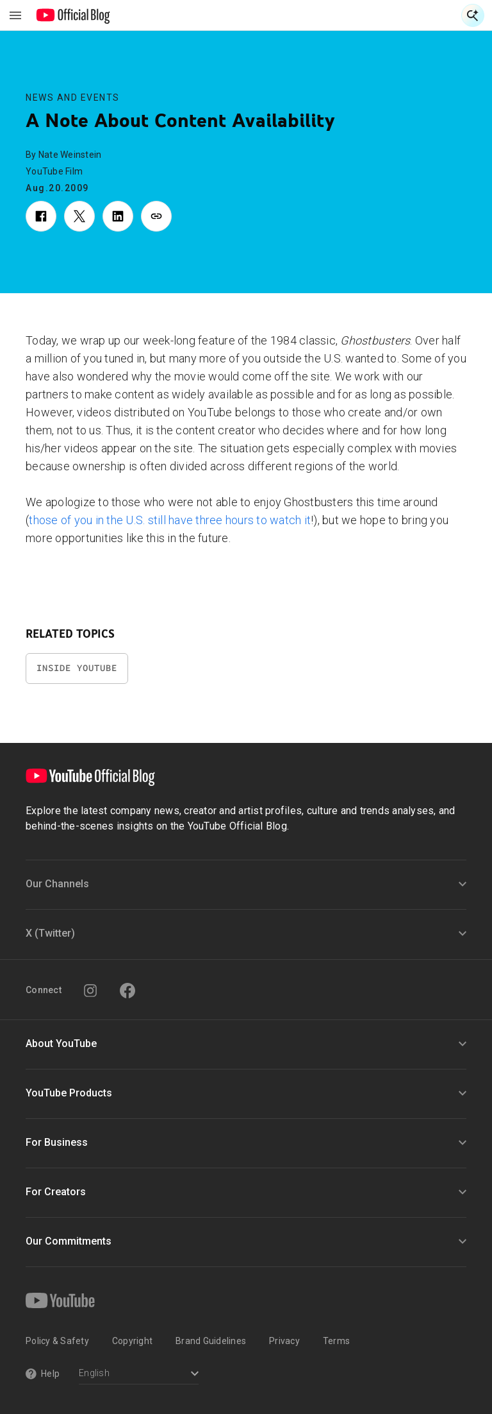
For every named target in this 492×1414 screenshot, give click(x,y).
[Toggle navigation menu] (15, 15)
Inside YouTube (77, 668)
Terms (336, 1341)
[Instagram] (90, 990)
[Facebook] (127, 990)
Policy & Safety (57, 1341)
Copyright (132, 1341)
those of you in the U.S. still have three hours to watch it (170, 520)
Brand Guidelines (211, 1341)
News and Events (73, 97)
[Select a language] (139, 1374)
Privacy (284, 1341)
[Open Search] (472, 15)
